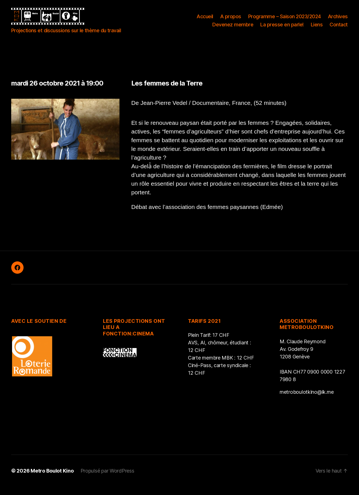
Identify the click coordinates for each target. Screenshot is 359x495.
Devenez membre (232, 29)
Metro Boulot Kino (52, 479)
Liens (317, 29)
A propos (230, 21)
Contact (339, 29)
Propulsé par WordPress (107, 479)
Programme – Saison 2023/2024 (284, 21)
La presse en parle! (282, 29)
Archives (338, 21)
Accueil (205, 21)
